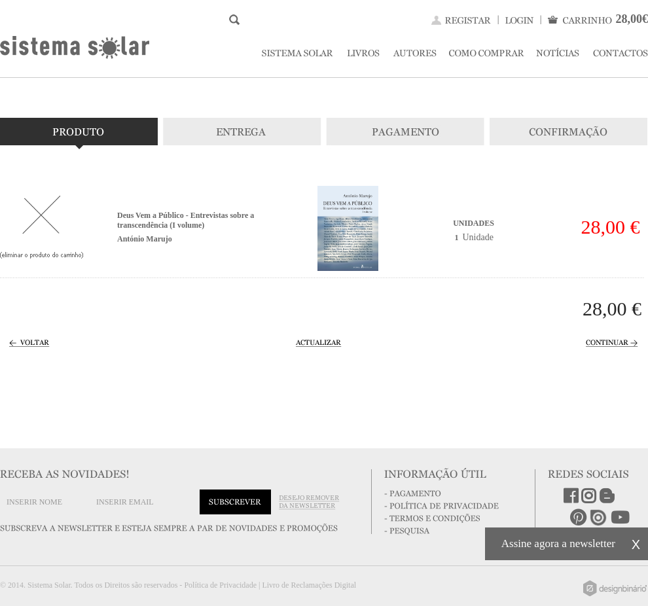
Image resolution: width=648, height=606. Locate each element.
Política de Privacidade (220, 585)
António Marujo (144, 238)
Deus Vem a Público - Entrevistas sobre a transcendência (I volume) (185, 220)
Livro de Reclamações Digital (309, 585)
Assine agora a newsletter (558, 543)
